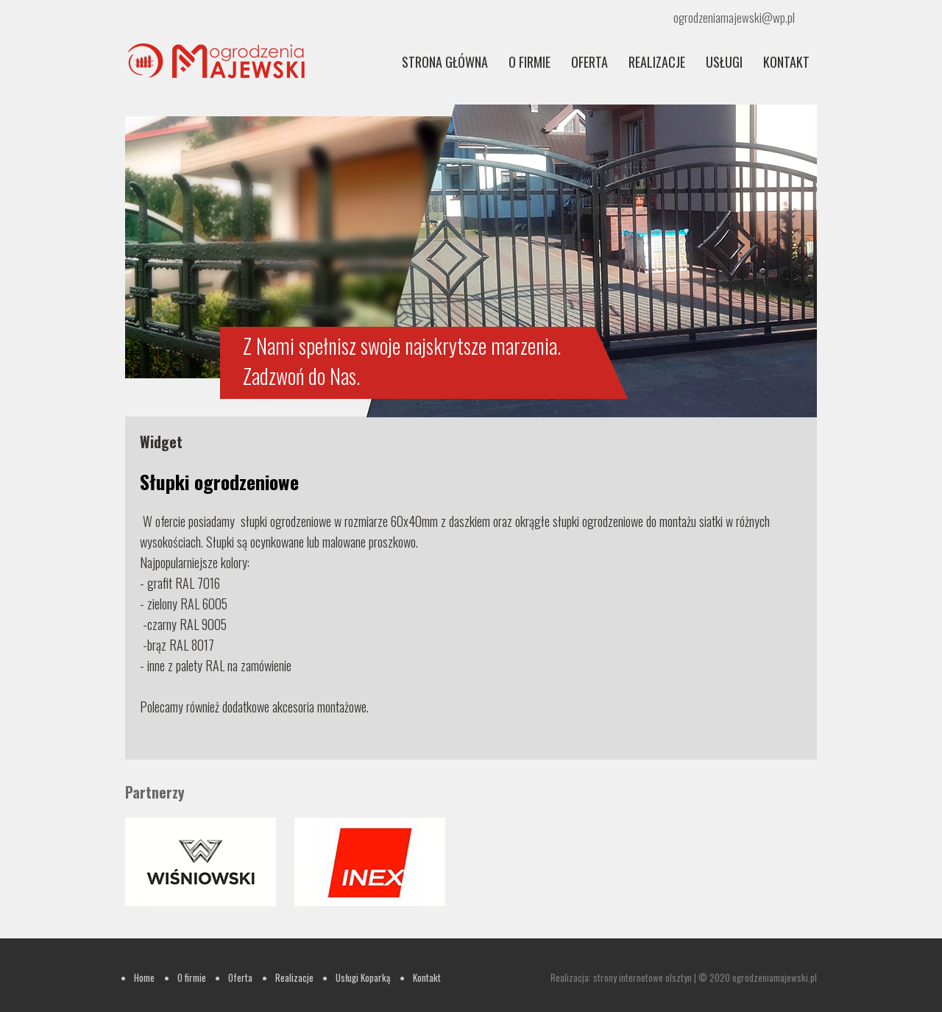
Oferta (589, 61)
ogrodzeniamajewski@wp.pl (734, 17)
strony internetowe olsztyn (642, 977)
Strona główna (445, 61)
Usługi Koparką (363, 977)
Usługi (724, 61)
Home (144, 977)
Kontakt (786, 61)
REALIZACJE (656, 61)
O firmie (529, 61)
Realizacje (294, 977)
